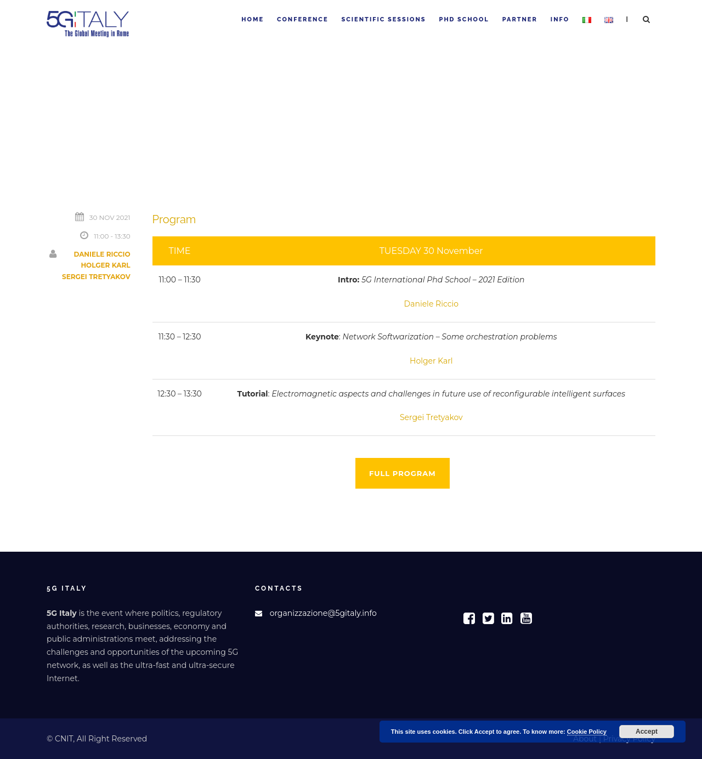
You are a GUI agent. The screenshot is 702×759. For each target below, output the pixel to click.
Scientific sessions (383, 19)
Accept (647, 731)
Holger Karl (105, 265)
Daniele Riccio (101, 254)
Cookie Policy (587, 731)
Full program (402, 473)
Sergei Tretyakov (96, 277)
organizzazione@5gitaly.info (323, 613)
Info (560, 19)
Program (174, 219)
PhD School (464, 19)
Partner (519, 19)
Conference (302, 19)
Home (252, 19)
